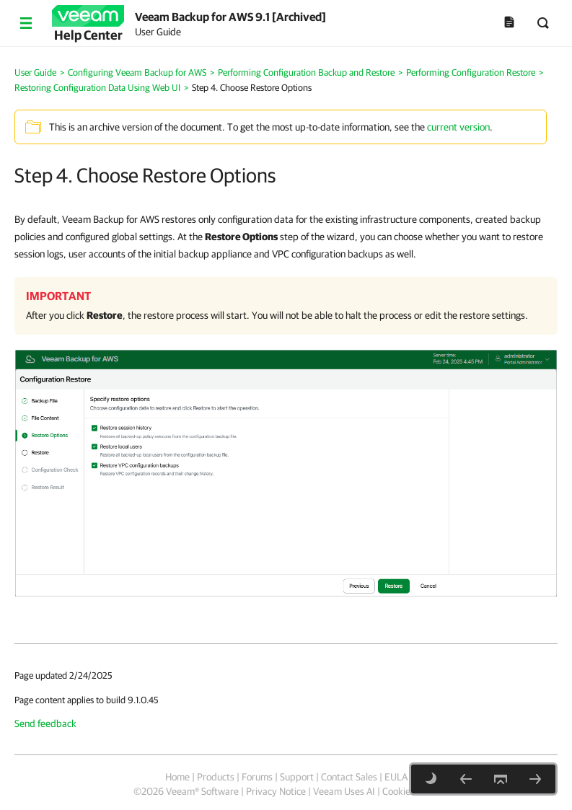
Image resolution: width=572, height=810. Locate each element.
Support (297, 777)
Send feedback (45, 723)
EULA (396, 777)
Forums (257, 777)
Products (215, 777)
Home (177, 777)
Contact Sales (349, 777)
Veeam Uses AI (344, 791)
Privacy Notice (276, 791)
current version (458, 127)
